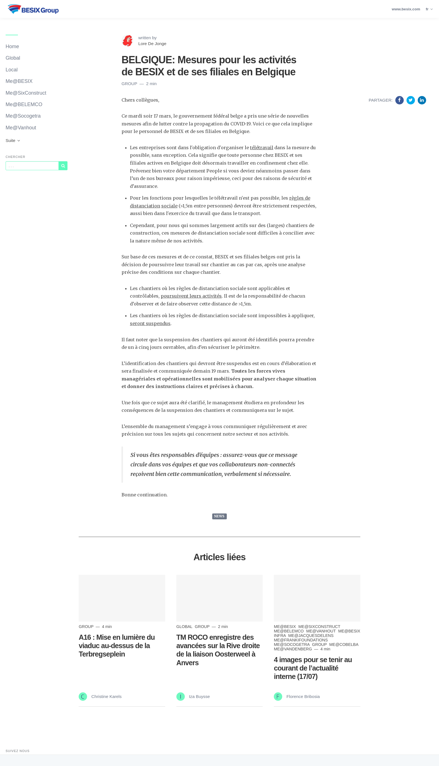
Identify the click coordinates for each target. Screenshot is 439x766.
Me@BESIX (19, 81)
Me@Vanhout (21, 127)
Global (13, 58)
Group (130, 83)
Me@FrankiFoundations (301, 640)
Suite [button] (13, 140)
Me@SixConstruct (26, 93)
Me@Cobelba (343, 644)
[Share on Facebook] (400, 100)
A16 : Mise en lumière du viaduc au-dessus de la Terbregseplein (117, 645)
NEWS (219, 516)
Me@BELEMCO (24, 104)
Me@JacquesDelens (311, 635)
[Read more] (122, 598)
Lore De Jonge (152, 43)
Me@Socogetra (23, 116)
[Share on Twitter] (411, 100)
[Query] (32, 165)
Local (12, 70)
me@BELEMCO (289, 631)
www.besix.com (406, 9)
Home (12, 46)
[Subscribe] (63, 165)
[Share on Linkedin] (422, 100)
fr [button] (429, 9)
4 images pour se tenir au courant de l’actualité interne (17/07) (313, 668)
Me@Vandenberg (293, 649)
